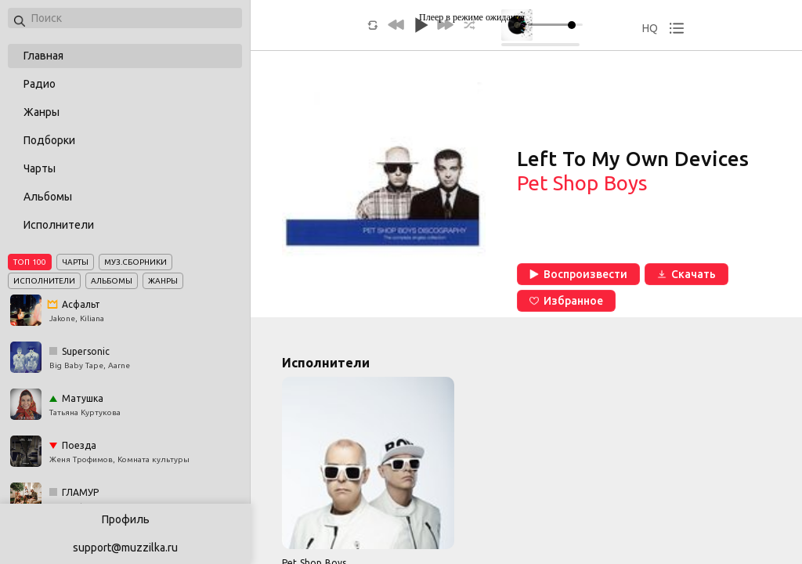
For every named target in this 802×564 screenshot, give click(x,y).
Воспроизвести (578, 274)
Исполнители (58, 225)
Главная (43, 55)
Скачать (686, 274)
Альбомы (47, 196)
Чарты (39, 168)
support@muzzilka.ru (125, 547)
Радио (39, 84)
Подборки (49, 140)
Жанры (41, 112)
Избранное (566, 301)
